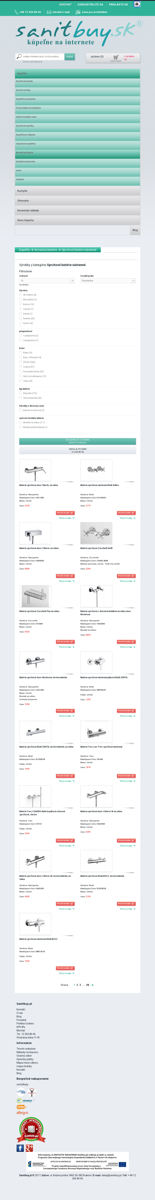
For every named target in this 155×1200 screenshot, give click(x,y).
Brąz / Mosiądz (32, 357)
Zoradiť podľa (86, 276)
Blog (135, 230)
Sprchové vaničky (25, 126)
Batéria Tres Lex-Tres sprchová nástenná (101, 747)
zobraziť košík (115, 61)
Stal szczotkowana (34, 376)
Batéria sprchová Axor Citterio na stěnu (39, 548)
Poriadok (21, 1020)
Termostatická (32, 398)
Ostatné (20, 179)
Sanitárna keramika (25, 161)
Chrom (29, 362)
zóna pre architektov (94, 12)
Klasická (30, 393)
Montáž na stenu (34, 422)
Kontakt (65, 4)
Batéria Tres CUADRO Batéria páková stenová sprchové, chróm (42, 813)
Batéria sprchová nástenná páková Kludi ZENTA (103, 677)
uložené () (97, 56)
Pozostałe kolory (33, 371)
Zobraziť (23, 276)
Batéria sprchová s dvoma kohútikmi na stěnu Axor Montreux (105, 613)
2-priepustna (30, 340)
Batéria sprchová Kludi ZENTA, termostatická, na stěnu (46, 747)
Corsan (28, 309)
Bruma (28, 304)
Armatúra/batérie (24, 152)
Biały (27, 352)
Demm (28, 323)
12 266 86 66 (28, 1034)
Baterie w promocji (33, 410)
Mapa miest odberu (27, 1062)
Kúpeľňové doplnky (26, 99)
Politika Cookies (25, 1023)
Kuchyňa (22, 190)
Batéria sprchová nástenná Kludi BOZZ (38, 939)
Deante (29, 318)
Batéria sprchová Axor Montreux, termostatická (43, 677)
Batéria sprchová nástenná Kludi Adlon (99, 485)
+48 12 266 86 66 (30, 12)
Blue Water (30, 299)
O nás (20, 1013)
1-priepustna (30, 335)
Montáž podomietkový (35, 427)
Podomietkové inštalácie (28, 108)
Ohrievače (23, 200)
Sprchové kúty (23, 90)
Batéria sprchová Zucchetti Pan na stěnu (39, 611)
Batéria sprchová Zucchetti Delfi (96, 548)
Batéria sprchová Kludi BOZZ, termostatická (102, 876)
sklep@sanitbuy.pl (111, 1175)
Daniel (27, 314)
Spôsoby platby (25, 1059)
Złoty (27, 381)
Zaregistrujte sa (90, 4)
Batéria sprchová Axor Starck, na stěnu (38, 485)
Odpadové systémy (26, 143)
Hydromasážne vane (26, 117)
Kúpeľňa (22, 73)
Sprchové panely (24, 81)
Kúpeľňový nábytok (25, 134)
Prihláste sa (118, 4)
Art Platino (29, 295)
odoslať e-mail (61, 12)
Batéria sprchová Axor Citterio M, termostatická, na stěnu (45, 877)
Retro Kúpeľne (25, 220)
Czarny (28, 367)
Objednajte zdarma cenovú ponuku (77, 441)
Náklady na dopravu (27, 1052)
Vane (18, 170)
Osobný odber (24, 1055)
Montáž (21, 1030)
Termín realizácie (26, 1048)
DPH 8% (21, 1027)
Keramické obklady (28, 210)
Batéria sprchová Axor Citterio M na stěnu (101, 811)
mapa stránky (24, 1066)
